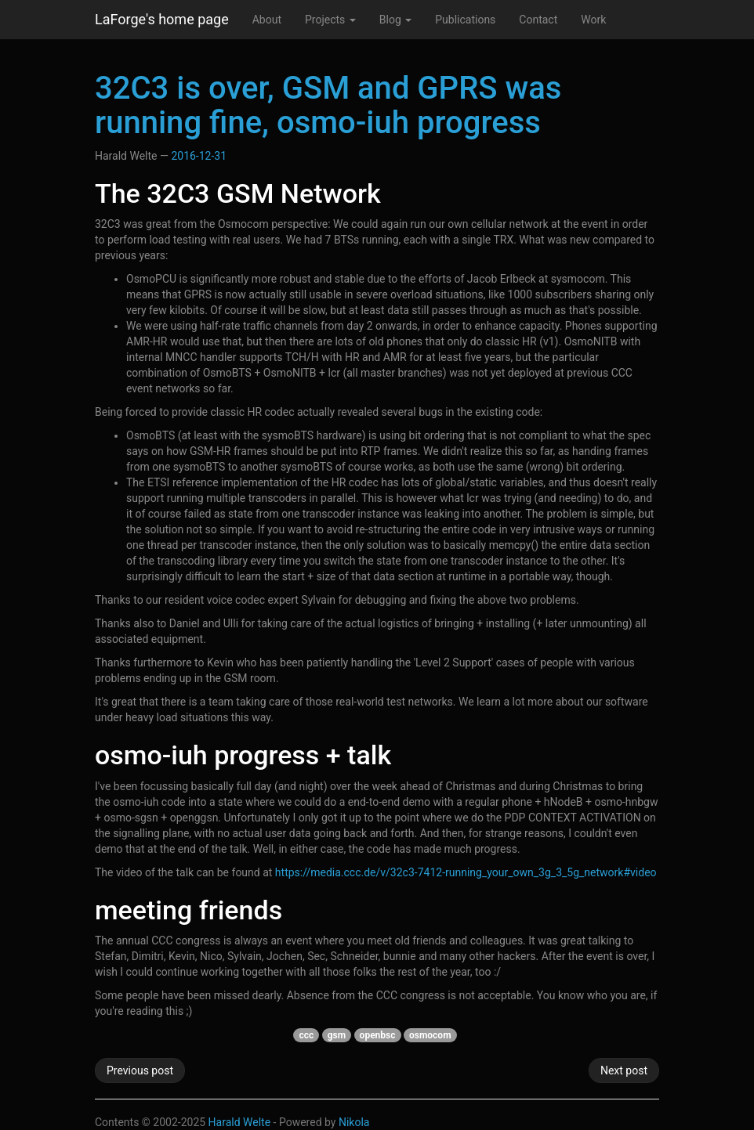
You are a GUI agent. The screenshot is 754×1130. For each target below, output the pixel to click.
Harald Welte (239, 1122)
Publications (465, 19)
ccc (306, 1035)
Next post (623, 1070)
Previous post (140, 1070)
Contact (538, 19)
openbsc (378, 1035)
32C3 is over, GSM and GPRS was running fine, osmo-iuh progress (328, 105)
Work (593, 19)
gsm (337, 1035)
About (266, 19)
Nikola (354, 1122)
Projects (330, 19)
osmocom (430, 1035)
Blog (395, 19)
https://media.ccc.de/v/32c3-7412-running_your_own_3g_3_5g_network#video (466, 872)
